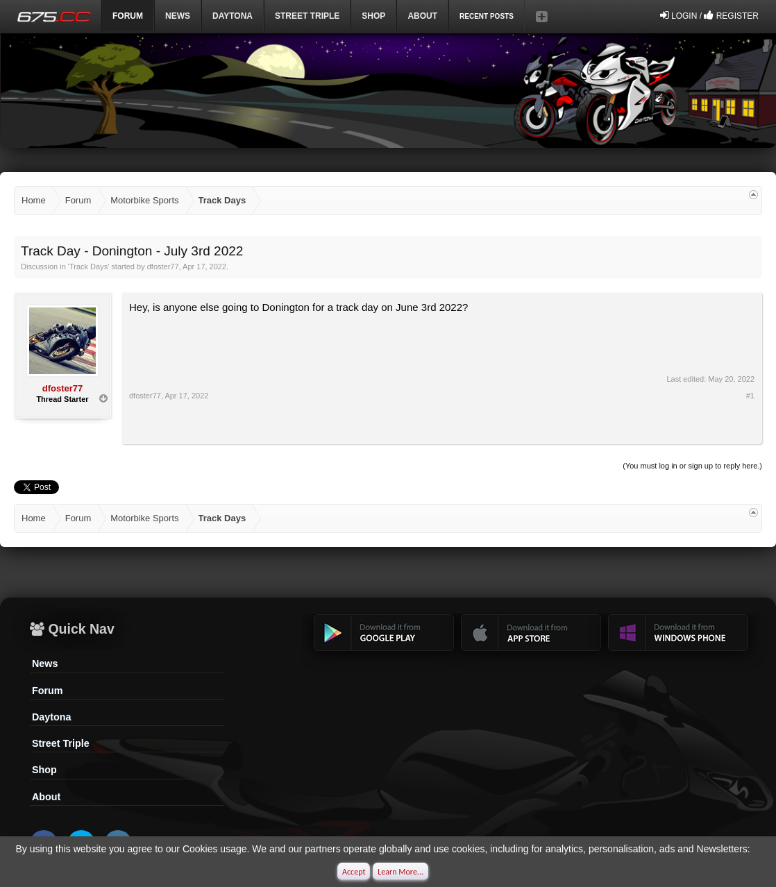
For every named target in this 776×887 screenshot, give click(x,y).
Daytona (51, 717)
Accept (353, 872)
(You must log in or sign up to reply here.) (692, 466)
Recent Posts (486, 16)
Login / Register (709, 15)
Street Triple (307, 16)
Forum (47, 690)
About (46, 796)
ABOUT (422, 16)
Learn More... (400, 872)
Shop (373, 16)
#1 (750, 395)
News (177, 16)
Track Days (88, 266)
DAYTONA (232, 16)
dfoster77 (163, 266)
